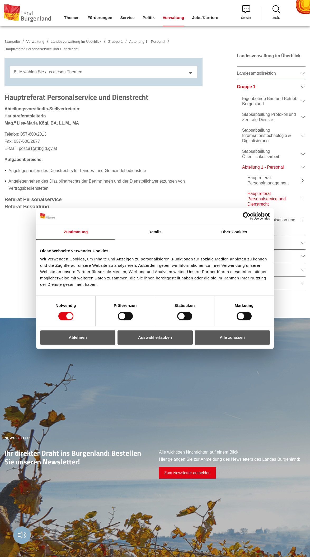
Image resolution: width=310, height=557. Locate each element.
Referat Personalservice (33, 199)
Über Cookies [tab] (234, 232)
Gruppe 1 (115, 42)
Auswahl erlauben (155, 337)
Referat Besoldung (26, 206)
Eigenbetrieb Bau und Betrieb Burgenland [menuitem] (269, 101)
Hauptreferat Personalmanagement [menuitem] (268, 180)
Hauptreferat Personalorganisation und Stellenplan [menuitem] (271, 219)
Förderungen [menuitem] (99, 17)
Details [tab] (155, 232)
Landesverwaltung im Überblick (76, 42)
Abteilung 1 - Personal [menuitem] (263, 167)
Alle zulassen (232, 337)
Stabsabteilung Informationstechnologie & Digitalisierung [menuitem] (266, 135)
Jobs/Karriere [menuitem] (205, 17)
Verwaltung (35, 42)
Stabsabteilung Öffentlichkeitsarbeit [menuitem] (260, 154)
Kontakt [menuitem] (246, 12)
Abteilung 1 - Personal (147, 42)
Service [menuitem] (127, 17)
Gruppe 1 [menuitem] (246, 86)
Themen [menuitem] (71, 17)
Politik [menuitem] (149, 17)
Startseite (12, 42)
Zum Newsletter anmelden (187, 472)
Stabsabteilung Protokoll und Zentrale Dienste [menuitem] (269, 117)
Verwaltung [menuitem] (173, 17)
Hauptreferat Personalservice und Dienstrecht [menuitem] (266, 198)
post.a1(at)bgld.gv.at (38, 148)
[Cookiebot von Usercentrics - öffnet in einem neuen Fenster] (247, 216)
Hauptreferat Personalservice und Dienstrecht (41, 49)
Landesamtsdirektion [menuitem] (256, 73)
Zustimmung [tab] (76, 232)
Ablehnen (78, 337)
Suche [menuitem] (276, 12)
